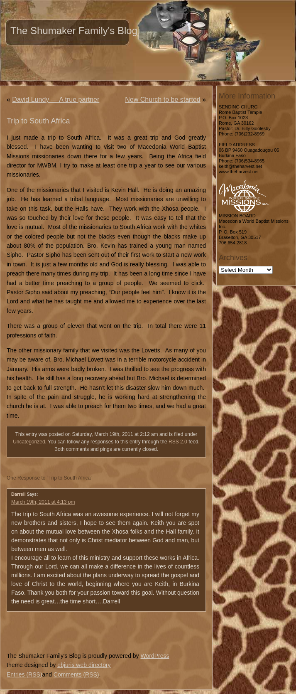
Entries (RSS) (24, 674)
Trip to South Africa (38, 121)
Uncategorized (29, 442)
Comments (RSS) (76, 674)
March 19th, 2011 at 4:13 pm (43, 502)
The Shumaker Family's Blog (73, 30)
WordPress (154, 655)
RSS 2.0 (178, 442)
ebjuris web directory (83, 665)
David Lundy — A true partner (55, 99)
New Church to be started (162, 99)
